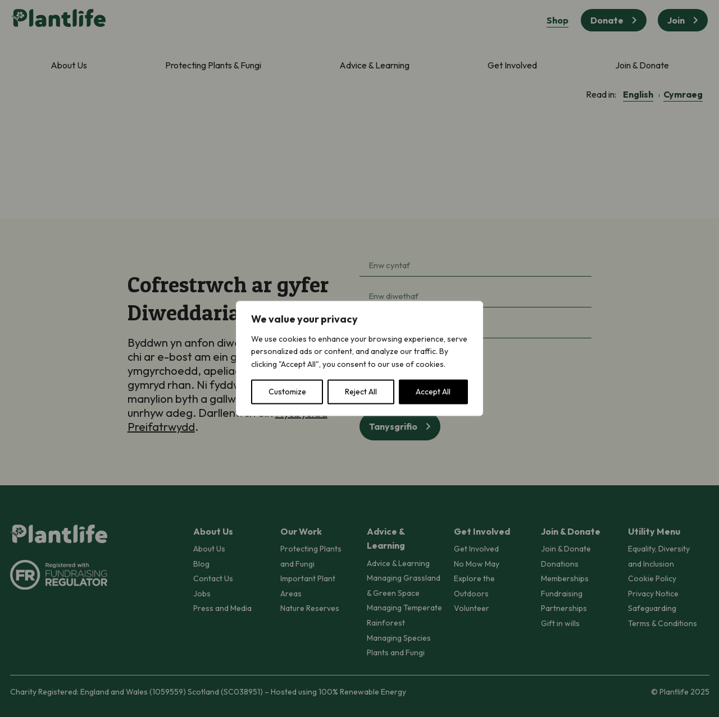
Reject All (361, 392)
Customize (287, 392)
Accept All (433, 392)
